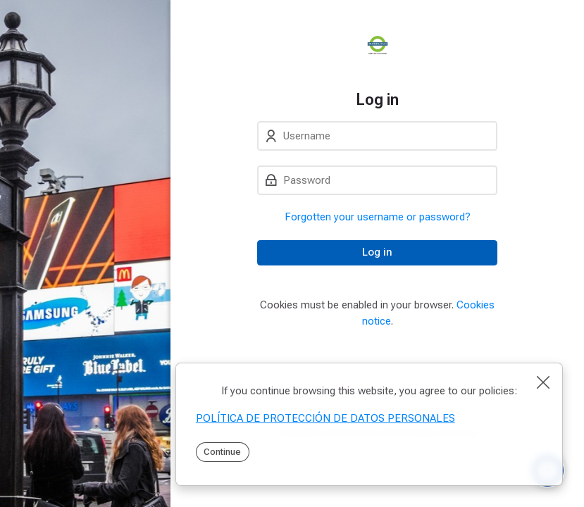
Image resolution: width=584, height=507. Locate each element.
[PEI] (377, 45)
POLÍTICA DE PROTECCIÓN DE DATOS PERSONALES (325, 418)
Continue (222, 451)
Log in (377, 252)
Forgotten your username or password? (378, 217)
